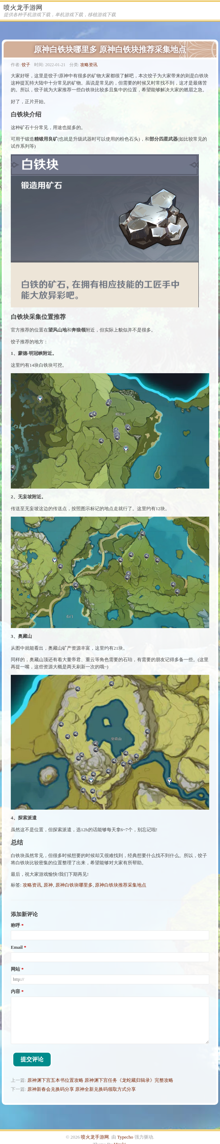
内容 (15, 991)
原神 (48, 885)
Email (17, 947)
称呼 (15, 925)
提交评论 (31, 1059)
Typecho (125, 1137)
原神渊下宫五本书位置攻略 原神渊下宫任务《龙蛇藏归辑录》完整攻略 (100, 1080)
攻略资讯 (88, 64)
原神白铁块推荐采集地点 (120, 885)
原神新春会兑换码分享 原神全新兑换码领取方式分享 (81, 1089)
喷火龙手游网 (23, 7)
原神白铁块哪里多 (74, 885)
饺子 (26, 64)
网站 (15, 969)
